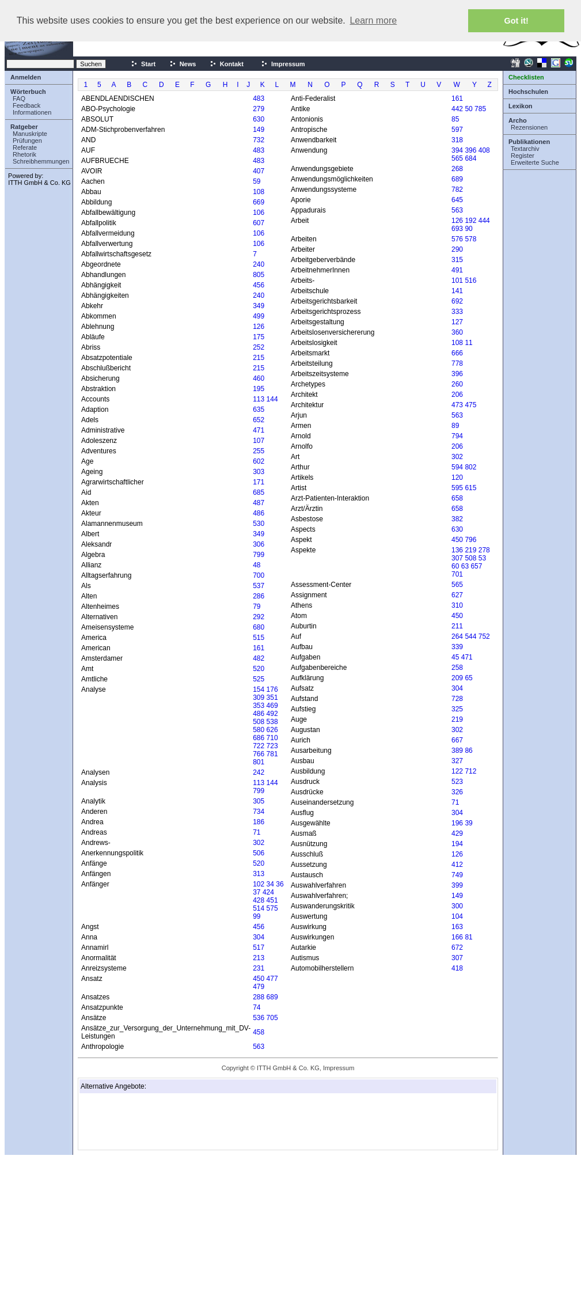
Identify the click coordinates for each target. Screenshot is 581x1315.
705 (272, 1018)
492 (272, 714)
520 (258, 669)
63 (465, 566)
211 (457, 626)
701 (457, 574)
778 (457, 363)
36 (279, 884)
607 (258, 223)
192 (470, 221)
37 (256, 892)
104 (457, 916)
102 (258, 884)
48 (256, 565)
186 (258, 822)
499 (258, 316)
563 (258, 1047)
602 (258, 461)
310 (457, 605)
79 (256, 606)
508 (258, 722)
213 (258, 958)
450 (258, 979)
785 (480, 109)
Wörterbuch (28, 91)
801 (258, 762)
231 (258, 968)
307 (457, 558)
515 (258, 638)
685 (258, 492)
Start (143, 63)
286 (258, 596)
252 (258, 347)
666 (457, 353)
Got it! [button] (516, 20)
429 (457, 833)
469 (272, 706)
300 (457, 906)
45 (455, 657)
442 (457, 109)
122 (457, 771)
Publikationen (529, 141)
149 (258, 130)
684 (470, 158)
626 (272, 730)
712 (470, 771)
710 (272, 738)
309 (258, 697)
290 (457, 249)
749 (457, 875)
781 (272, 754)
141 (457, 291)
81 (468, 937)
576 (457, 239)
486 (258, 513)
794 (457, 436)
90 (468, 229)
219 (470, 550)
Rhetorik (24, 154)
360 (457, 332)
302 (258, 843)
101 (457, 280)
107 (258, 441)
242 (258, 772)
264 (457, 636)
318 (457, 140)
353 (258, 706)
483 (258, 98)
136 (457, 550)
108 (258, 192)
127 (457, 322)
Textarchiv (525, 148)
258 (457, 668)
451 (272, 900)
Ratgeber (24, 126)
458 (258, 1032)
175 (258, 337)
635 (258, 410)
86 (468, 750)
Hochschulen (528, 91)
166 (457, 937)
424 (268, 892)
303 (258, 472)
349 (258, 306)
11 (468, 343)
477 (272, 979)
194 (457, 844)
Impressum (283, 63)
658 (457, 498)
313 (258, 874)
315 (457, 260)
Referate (25, 147)
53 (482, 558)
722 (258, 746)
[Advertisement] (138, 1121)
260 (457, 384)
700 (258, 575)
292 (258, 617)
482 (258, 658)
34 (270, 884)
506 (258, 853)
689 (272, 997)
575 (272, 908)
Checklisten (526, 77)
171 (258, 482)
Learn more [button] (373, 20)
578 (470, 239)
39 (468, 823)
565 (457, 158)
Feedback (26, 105)
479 (258, 987)
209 (457, 678)
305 (258, 801)
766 (258, 754)
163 (457, 927)
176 (272, 689)
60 (455, 566)
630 (258, 119)
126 (258, 327)
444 (484, 221)
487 (258, 503)
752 (484, 636)
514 (258, 908)
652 (258, 420)
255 (258, 451)
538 (272, 722)
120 (457, 477)
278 (484, 550)
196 (457, 823)
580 (258, 730)
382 (457, 519)
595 (457, 488)
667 (457, 740)
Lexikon (520, 106)
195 (258, 389)
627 (457, 595)
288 (258, 997)
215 (258, 358)
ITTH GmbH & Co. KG (39, 182)
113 (258, 399)
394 (457, 150)
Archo (517, 120)
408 (484, 150)
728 (457, 699)
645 (457, 200)
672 (457, 947)
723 (272, 746)
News (182, 63)
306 (258, 544)
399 (457, 885)
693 (457, 229)
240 (258, 264)
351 (272, 697)
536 (258, 1018)
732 (258, 140)
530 (258, 524)
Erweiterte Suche (535, 162)
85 (455, 119)
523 (457, 782)
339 (457, 647)
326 (457, 792)
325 (457, 709)
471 (258, 430)
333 (457, 312)
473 (457, 405)
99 (256, 916)
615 (470, 488)
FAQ (19, 98)
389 (457, 750)
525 (258, 679)
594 (457, 467)
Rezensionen (529, 127)
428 (258, 900)
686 (258, 738)
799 (258, 555)
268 (457, 169)
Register (522, 155)
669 (258, 202)
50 (468, 109)
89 (455, 426)
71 (256, 832)
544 (470, 636)
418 (457, 968)
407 (258, 171)
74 (256, 1007)
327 (457, 761)
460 (258, 378)
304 (258, 937)
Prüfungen (27, 140)
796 (470, 540)
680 (258, 627)
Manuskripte (30, 133)
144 (272, 399)
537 (258, 586)
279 (258, 109)
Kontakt (227, 63)
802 (470, 467)
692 (457, 301)
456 (258, 285)
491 (457, 270)
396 (470, 150)
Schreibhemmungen (41, 161)
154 (258, 689)
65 (468, 678)
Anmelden (25, 77)
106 (258, 213)
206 (457, 395)
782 (457, 189)
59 (256, 181)
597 (457, 130)
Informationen (32, 112)
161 (258, 648)
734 (258, 812)
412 (457, 865)
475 (470, 405)
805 (258, 275)
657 (476, 566)
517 (258, 947)
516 (470, 280)
